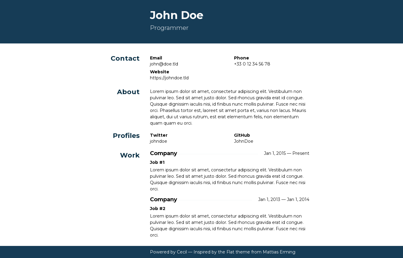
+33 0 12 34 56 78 (252, 64)
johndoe (158, 141)
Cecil (182, 252)
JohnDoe (243, 141)
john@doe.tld (164, 64)
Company (163, 154)
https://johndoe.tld (169, 78)
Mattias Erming (279, 252)
